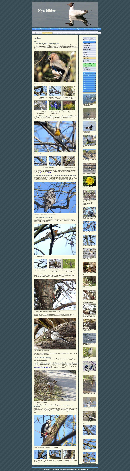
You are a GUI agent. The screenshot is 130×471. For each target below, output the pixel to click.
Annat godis (95, 29)
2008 (84, 87)
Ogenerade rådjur (88, 65)
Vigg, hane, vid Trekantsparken (89, 132)
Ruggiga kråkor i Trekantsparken (89, 372)
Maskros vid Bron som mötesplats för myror (89, 187)
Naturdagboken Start (89, 75)
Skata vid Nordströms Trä (89, 173)
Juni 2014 (85, 54)
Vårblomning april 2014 (45, 172)
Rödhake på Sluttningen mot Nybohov (89, 232)
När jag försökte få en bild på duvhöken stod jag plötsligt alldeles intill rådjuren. (89, 202)
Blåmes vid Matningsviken (89, 245)
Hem (39, 33)
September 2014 (87, 49)
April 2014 (86, 58)
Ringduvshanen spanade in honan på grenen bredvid (89, 218)
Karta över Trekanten (88, 38)
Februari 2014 (87, 69)
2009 (84, 85)
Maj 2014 (85, 56)
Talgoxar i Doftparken (89, 462)
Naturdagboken (41, 29)
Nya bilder (47, 33)
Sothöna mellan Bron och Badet (89, 146)
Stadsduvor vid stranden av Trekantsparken (89, 160)
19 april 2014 (86, 60)
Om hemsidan (86, 33)
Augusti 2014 (86, 51)
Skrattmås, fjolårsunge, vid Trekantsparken (89, 344)
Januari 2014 (86, 71)
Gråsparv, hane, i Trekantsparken (89, 358)
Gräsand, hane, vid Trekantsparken (89, 259)
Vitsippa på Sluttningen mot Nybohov (89, 273)
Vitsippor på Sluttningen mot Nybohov (89, 287)
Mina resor (86, 29)
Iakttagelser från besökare (62, 33)
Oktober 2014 (86, 47)
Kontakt (97, 33)
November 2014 (87, 45)
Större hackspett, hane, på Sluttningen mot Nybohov (89, 301)
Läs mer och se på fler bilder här (42, 367)
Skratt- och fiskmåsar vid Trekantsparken (89, 105)
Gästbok (76, 33)
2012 (84, 79)
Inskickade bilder (88, 91)
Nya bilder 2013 (87, 73)
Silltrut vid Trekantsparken (89, 118)
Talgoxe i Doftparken (89, 449)
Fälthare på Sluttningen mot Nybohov (89, 394)
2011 (84, 81)
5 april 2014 (86, 62)
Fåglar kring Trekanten (64, 29)
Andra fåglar (77, 29)
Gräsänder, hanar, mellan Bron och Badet (89, 408)
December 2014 (87, 43)
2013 (84, 77)
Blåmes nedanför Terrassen (89, 436)
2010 (84, 83)
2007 (84, 89)
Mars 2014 (86, 67)
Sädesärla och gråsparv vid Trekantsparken (89, 330)
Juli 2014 (85, 52)
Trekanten (51, 29)
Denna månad (87, 42)
